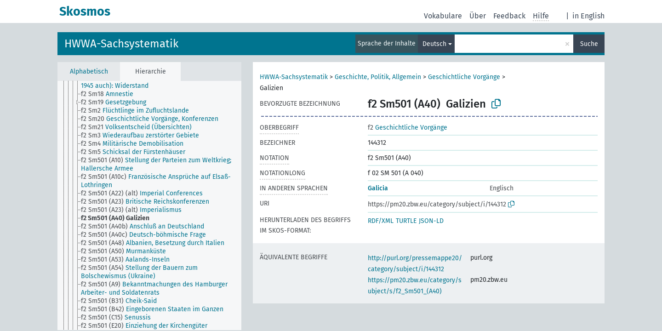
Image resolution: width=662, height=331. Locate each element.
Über (477, 15)
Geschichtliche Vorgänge (464, 77)
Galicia (378, 188)
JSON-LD (431, 221)
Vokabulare (443, 15)
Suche (589, 44)
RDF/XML (381, 221)
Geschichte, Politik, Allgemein (378, 77)
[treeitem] (165, 82)
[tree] (149, 205)
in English (588, 15)
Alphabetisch (89, 71)
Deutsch (434, 44)
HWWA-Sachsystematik (121, 43)
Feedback (509, 15)
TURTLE (406, 221)
